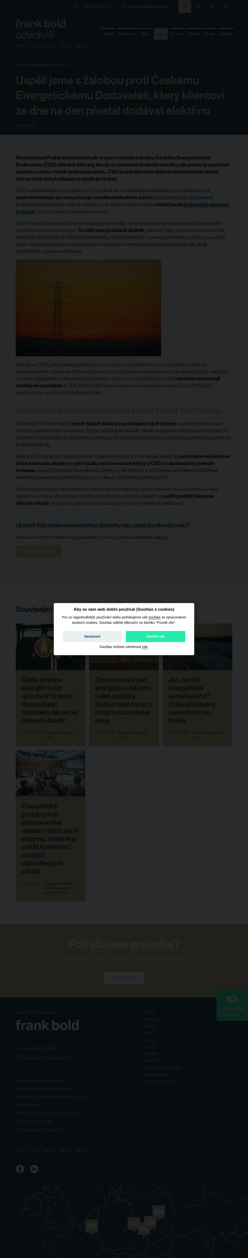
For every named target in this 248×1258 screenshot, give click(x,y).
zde (144, 647)
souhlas (154, 617)
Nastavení (92, 636)
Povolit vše (156, 636)
